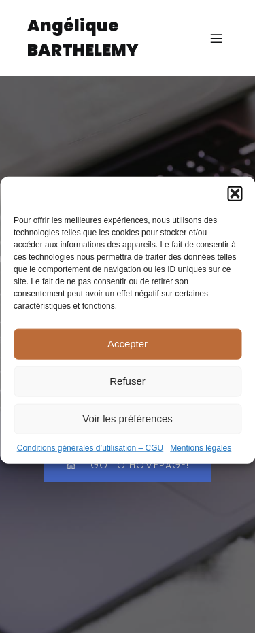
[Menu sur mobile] (216, 38)
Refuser (127, 388)
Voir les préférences (127, 426)
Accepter (127, 351)
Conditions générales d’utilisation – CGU (90, 455)
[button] (234, 201)
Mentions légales (200, 455)
